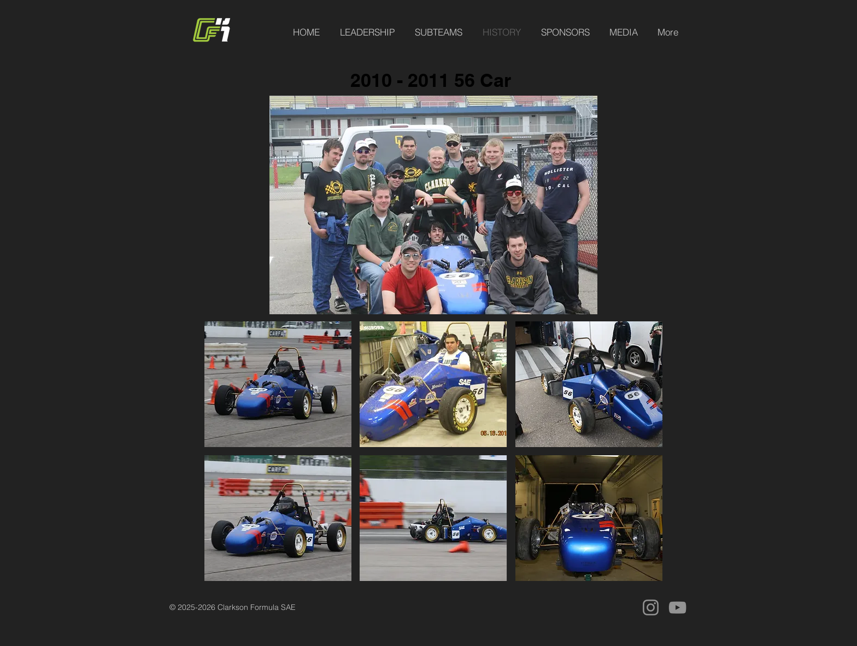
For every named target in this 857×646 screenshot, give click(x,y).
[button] (277, 384)
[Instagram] (650, 607)
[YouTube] (677, 607)
